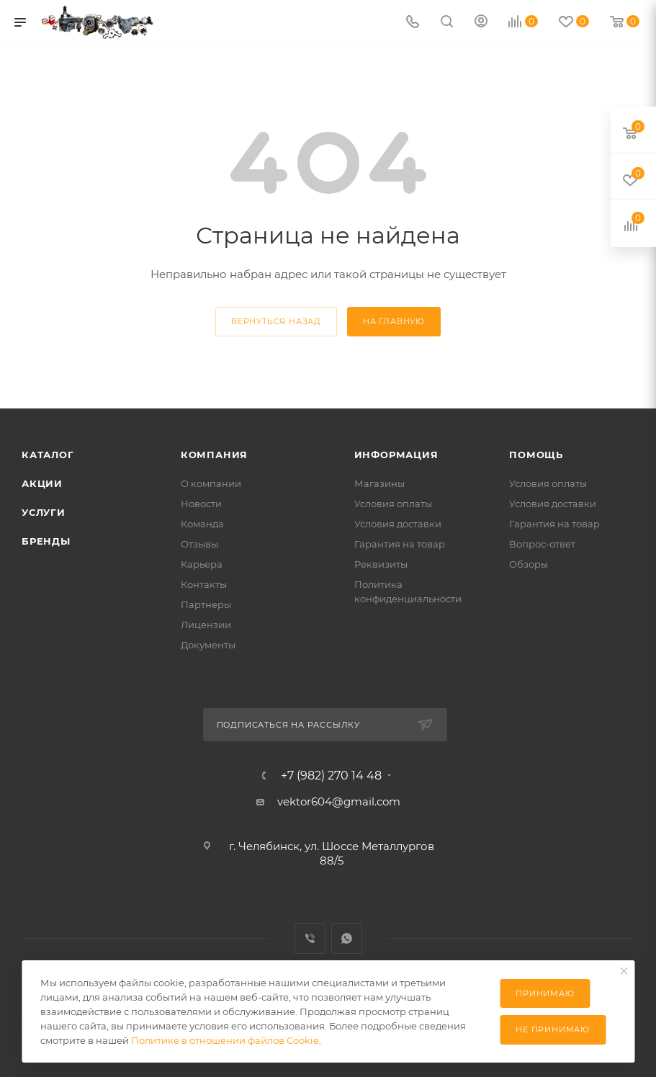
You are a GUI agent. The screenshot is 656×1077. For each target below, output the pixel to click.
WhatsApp (346, 938)
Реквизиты (381, 564)
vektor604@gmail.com (338, 801)
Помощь (536, 454)
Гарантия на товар (399, 544)
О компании (211, 483)
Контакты (204, 584)
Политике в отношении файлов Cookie (225, 1040)
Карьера (202, 564)
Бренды (46, 541)
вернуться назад (276, 321)
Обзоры (528, 564)
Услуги (44, 512)
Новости (201, 503)
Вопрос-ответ (542, 544)
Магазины (379, 483)
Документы (208, 645)
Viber (310, 938)
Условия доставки (397, 523)
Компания (214, 454)
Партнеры (206, 604)
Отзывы (199, 544)
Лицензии (206, 624)
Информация (396, 454)
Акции (42, 483)
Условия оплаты (393, 503)
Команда (202, 523)
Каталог (48, 454)
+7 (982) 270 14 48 (331, 776)
